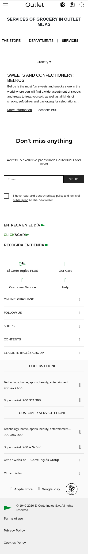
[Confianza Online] (71, 489)
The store (11, 40)
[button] (5, 4)
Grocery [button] (44, 62)
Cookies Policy (15, 542)
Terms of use (13, 518)
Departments (41, 40)
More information (19, 110)
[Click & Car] (17, 235)
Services (70, 40)
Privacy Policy (14, 530)
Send (74, 179)
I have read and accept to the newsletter (46, 197)
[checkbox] (6, 196)
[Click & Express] (25, 225)
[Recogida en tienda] (27, 245)
